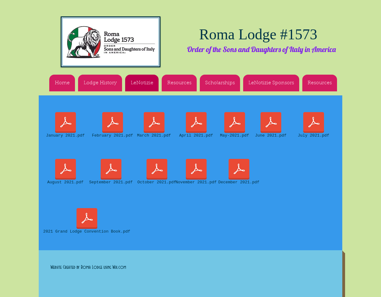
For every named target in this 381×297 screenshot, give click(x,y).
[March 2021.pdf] (154, 126)
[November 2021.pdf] (196, 173)
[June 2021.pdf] (271, 126)
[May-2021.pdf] (234, 126)
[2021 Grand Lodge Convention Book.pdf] (87, 222)
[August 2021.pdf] (65, 173)
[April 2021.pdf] (196, 126)
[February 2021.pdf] (112, 126)
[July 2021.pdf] (313, 126)
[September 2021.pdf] (111, 173)
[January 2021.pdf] (65, 126)
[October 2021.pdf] (157, 173)
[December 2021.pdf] (239, 173)
